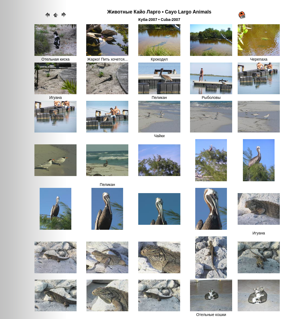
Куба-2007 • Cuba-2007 (159, 19)
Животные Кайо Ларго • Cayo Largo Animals (159, 12)
